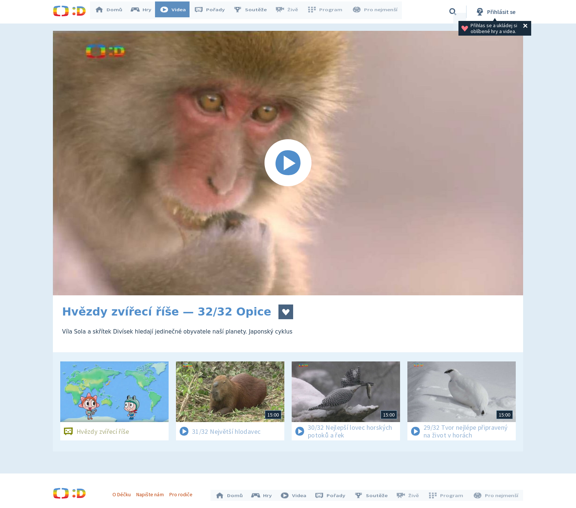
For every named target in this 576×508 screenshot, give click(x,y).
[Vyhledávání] (453, 12)
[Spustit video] (288, 163)
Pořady (213, 11)
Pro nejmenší (375, 11)
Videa (176, 11)
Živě (290, 11)
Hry (144, 11)
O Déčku (123, 492)
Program (327, 11)
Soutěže (253, 11)
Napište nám (151, 492)
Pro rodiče (182, 492)
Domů (112, 11)
